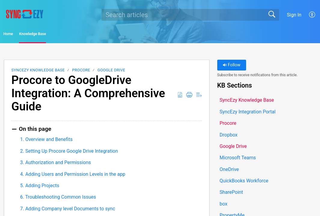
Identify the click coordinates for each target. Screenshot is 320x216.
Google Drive (111, 72)
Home (20, 35)
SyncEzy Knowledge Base (38, 72)
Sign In (294, 15)
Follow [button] (231, 67)
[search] (190, 14)
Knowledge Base (66, 35)
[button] (312, 15)
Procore (81, 72)
